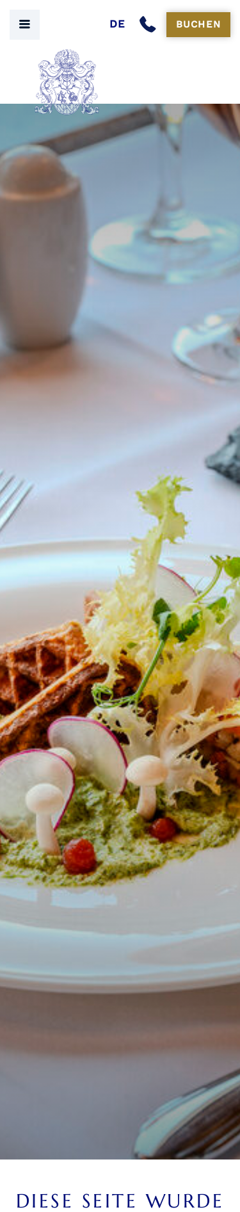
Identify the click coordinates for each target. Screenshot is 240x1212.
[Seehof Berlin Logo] (120, 82)
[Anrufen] (150, 25)
